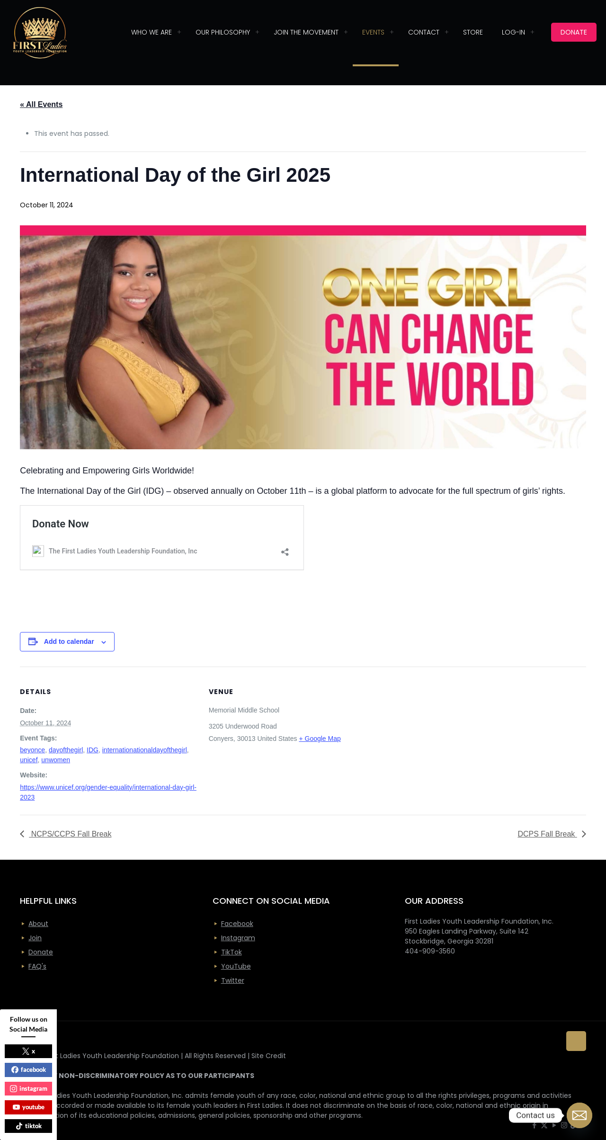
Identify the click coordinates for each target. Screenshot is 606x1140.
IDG (92, 750)
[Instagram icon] (564, 1125)
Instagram (238, 938)
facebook (28, 1069)
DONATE (574, 32)
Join (35, 938)
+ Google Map (319, 738)
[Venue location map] (447, 732)
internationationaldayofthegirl (144, 750)
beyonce (32, 750)
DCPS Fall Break (547, 834)
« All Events (41, 104)
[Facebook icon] (534, 1125)
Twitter (232, 980)
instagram (28, 1088)
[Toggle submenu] (179, 32)
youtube (29, 1107)
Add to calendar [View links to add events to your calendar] (69, 641)
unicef (28, 760)
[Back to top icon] (576, 1041)
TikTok (231, 952)
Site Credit (268, 1055)
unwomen (55, 760)
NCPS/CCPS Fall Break (70, 834)
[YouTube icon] (554, 1125)
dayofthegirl (66, 750)
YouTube (236, 966)
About (38, 923)
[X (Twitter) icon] (544, 1125)
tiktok (29, 1126)
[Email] (579, 1115)
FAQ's (37, 966)
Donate (40, 952)
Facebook (237, 923)
